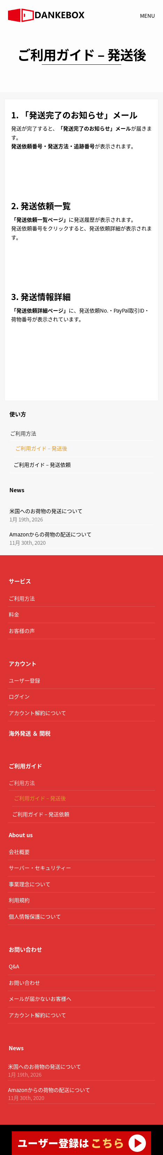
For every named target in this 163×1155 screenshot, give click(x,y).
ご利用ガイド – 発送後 (41, 448)
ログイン (19, 696)
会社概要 (19, 852)
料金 (14, 614)
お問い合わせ (24, 983)
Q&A (14, 966)
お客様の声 (22, 631)
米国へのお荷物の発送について (46, 511)
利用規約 (19, 900)
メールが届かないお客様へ (40, 999)
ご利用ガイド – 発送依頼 (42, 465)
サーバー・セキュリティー (40, 868)
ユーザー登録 (24, 680)
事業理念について (30, 884)
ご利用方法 (23, 433)
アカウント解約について (37, 713)
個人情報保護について (35, 916)
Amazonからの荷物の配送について (50, 534)
